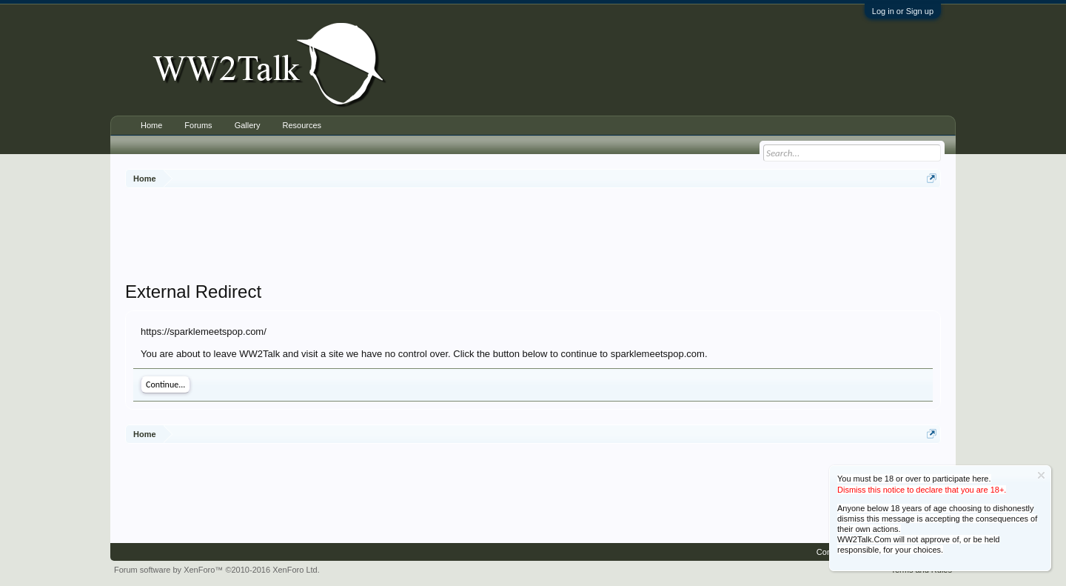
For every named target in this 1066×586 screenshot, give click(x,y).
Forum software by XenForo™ (217, 569)
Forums (198, 125)
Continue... (165, 384)
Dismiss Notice (1041, 475)
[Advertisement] (533, 236)
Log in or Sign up (902, 11)
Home (151, 125)
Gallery (248, 125)
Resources (301, 125)
